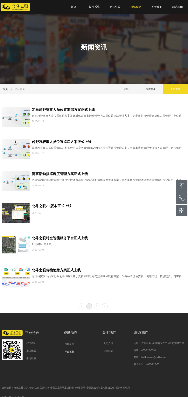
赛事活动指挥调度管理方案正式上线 (60, 174)
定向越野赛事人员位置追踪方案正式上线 (63, 110)
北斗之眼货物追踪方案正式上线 (56, 270)
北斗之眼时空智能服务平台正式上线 (60, 238)
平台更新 (19, 89)
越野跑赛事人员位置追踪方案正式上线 (62, 142)
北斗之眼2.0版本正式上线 (52, 206)
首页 (5, 89)
